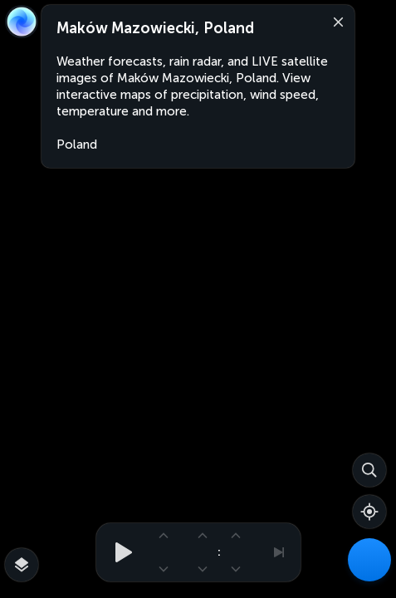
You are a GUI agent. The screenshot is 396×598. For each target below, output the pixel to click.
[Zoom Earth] (21, 21)
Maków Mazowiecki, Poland (155, 28)
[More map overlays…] (21, 564)
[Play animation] (118, 552)
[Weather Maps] (369, 559)
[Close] (334, 21)
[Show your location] (369, 511)
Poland (76, 144)
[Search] (369, 470)
